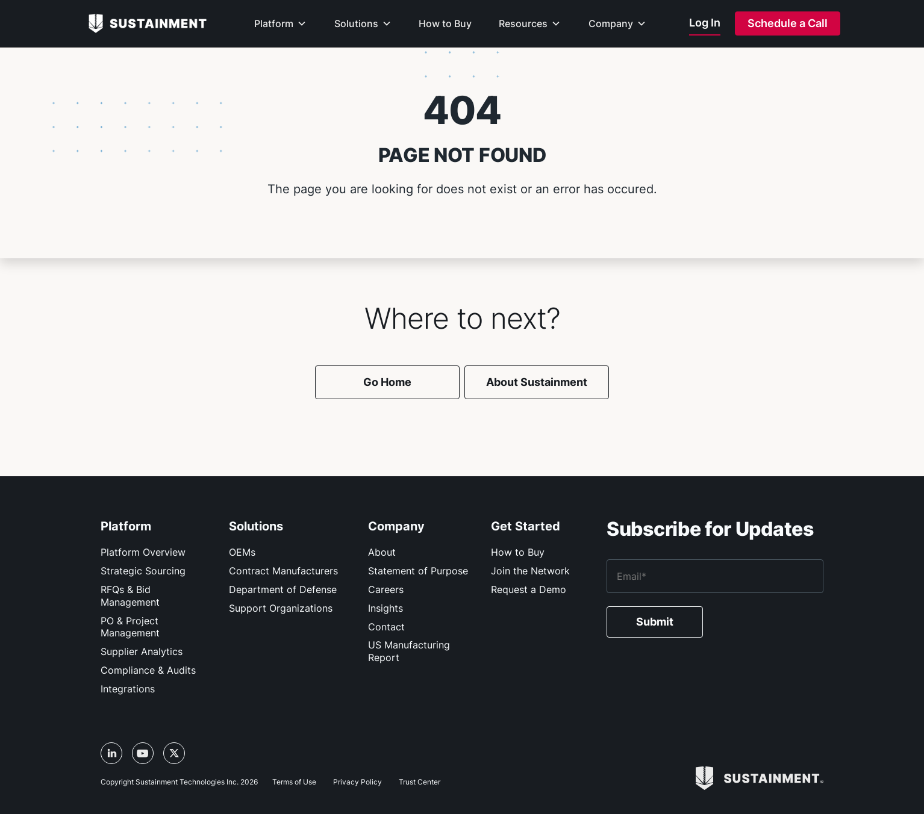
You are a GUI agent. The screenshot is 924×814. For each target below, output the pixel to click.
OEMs (242, 552)
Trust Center (419, 781)
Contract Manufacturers (283, 571)
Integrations (128, 689)
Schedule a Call (788, 23)
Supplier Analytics (142, 651)
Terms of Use (294, 781)
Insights (385, 608)
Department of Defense (283, 589)
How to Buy (518, 552)
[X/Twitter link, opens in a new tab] (174, 753)
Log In (704, 22)
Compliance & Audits (148, 670)
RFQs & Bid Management (130, 595)
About (382, 552)
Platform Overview (143, 552)
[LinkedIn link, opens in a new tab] (111, 753)
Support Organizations (280, 608)
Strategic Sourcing (143, 571)
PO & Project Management (130, 627)
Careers (386, 589)
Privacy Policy (357, 781)
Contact (386, 627)
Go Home (387, 382)
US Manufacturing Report (409, 651)
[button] (280, 32)
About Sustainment (536, 382)
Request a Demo (528, 589)
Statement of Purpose (418, 571)
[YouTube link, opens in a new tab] (143, 753)
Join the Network (530, 571)
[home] (147, 23)
